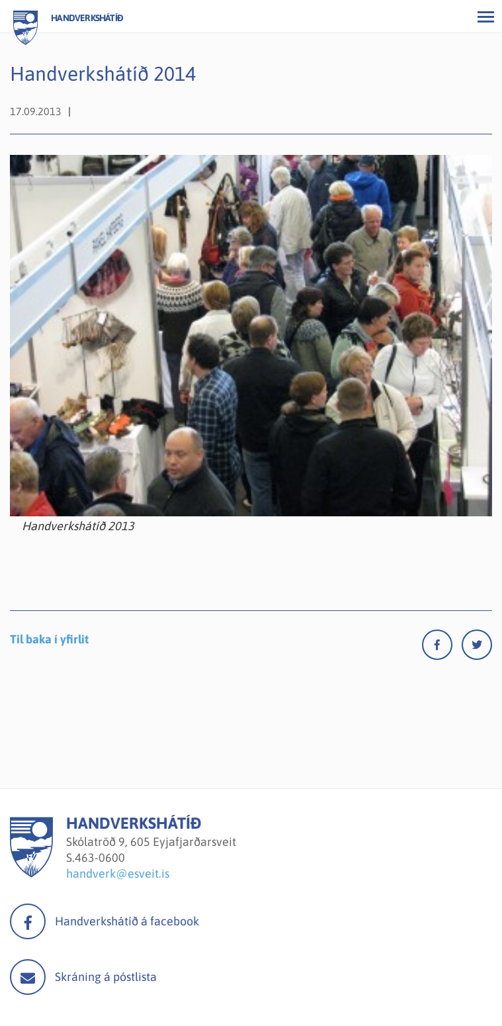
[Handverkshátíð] (31, 873)
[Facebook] (442, 648)
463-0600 (100, 857)
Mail (28, 977)
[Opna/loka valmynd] (485, 16)
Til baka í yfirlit (49, 639)
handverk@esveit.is (117, 873)
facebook (28, 921)
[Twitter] (477, 648)
